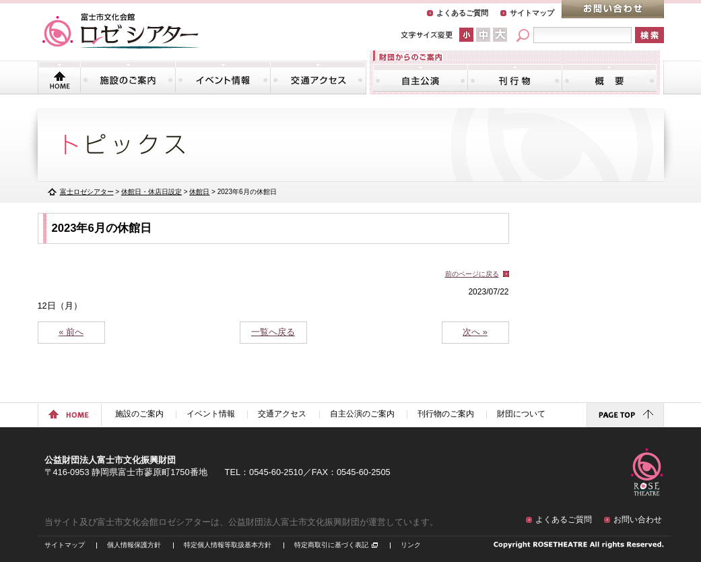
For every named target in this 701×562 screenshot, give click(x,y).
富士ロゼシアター (87, 191)
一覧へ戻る (273, 332)
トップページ (59, 77)
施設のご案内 (128, 77)
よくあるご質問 (462, 13)
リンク (411, 545)
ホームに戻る (70, 415)
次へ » (475, 332)
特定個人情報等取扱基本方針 (227, 545)
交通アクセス (318, 77)
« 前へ (71, 332)
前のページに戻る (472, 274)
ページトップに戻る (625, 415)
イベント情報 (223, 77)
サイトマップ (532, 13)
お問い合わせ (613, 9)
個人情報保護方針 (134, 545)
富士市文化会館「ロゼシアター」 (120, 31)
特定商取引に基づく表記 (331, 545)
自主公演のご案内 (420, 77)
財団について (609, 77)
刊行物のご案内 (515, 77)
